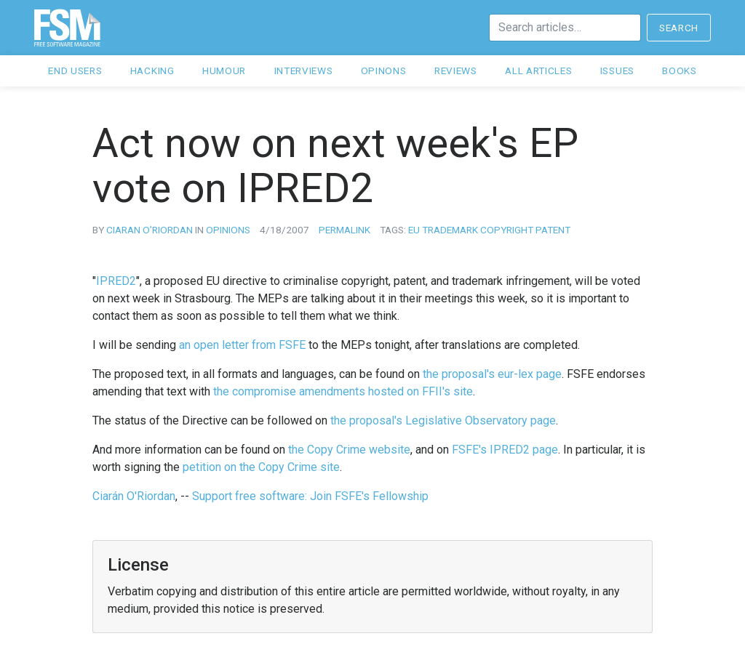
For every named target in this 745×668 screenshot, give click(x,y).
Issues (617, 70)
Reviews (455, 70)
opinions (228, 230)
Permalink (344, 230)
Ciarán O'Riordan (133, 496)
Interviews (303, 70)
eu (414, 230)
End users (75, 70)
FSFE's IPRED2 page (505, 449)
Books (679, 70)
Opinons (384, 70)
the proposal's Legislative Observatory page (443, 420)
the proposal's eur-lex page (492, 374)
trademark (450, 230)
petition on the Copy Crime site (261, 467)
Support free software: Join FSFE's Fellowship (310, 496)
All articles (538, 70)
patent (552, 230)
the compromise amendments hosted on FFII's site (343, 391)
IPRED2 (116, 281)
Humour (224, 70)
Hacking (152, 70)
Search (678, 27)
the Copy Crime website (349, 449)
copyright (506, 230)
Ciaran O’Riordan (149, 230)
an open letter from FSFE (242, 345)
